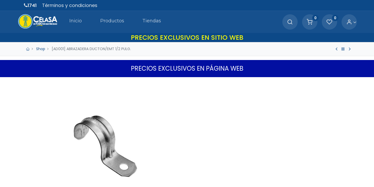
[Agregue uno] (219, 156)
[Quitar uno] (197, 156)
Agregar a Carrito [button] (231, 173)
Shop (40, 48)
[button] (281, 173)
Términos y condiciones (69, 5)
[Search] (283, 22)
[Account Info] (345, 22)
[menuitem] (68, 22)
